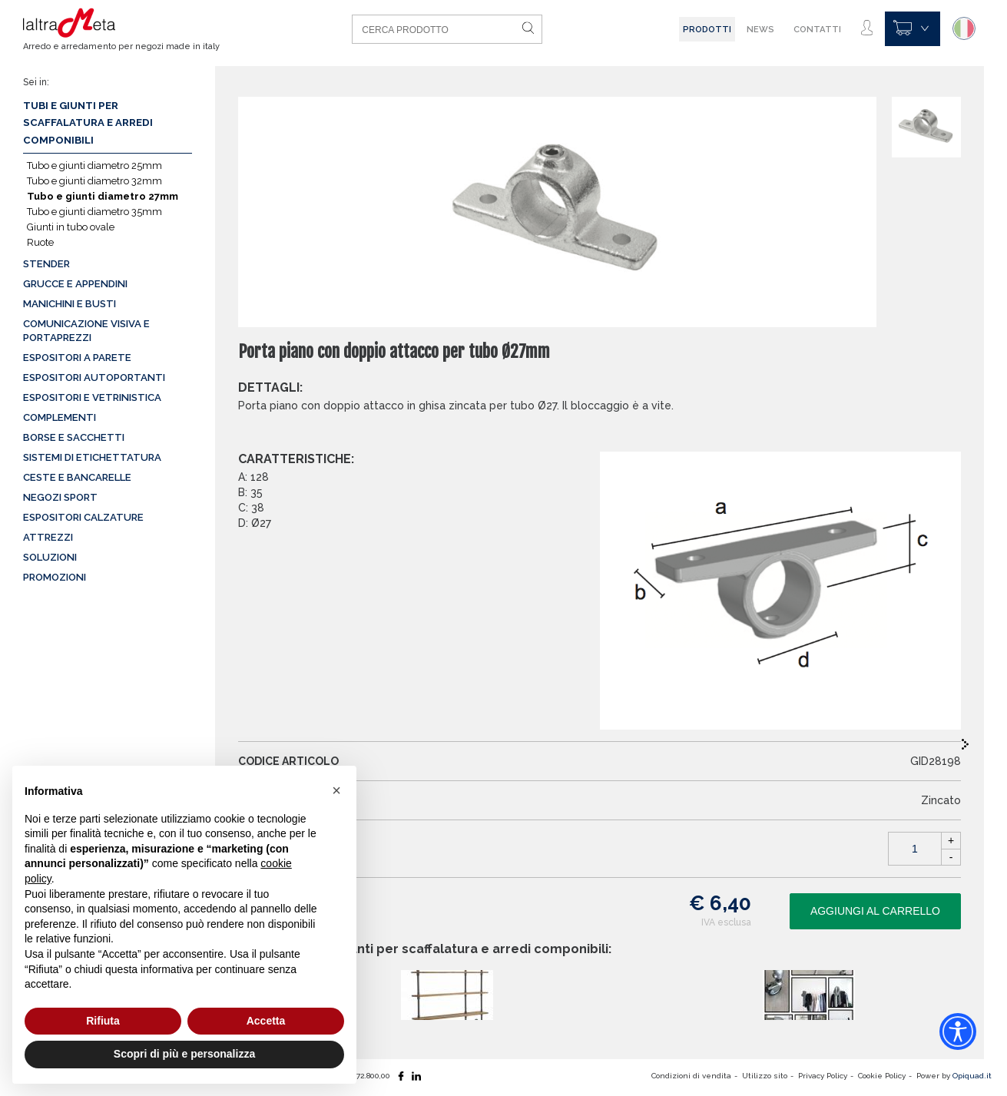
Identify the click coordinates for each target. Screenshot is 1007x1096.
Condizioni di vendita (691, 1075)
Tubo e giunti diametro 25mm (94, 165)
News (760, 29)
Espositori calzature (83, 517)
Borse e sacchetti (73, 437)
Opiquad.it (972, 1075)
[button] (336, 790)
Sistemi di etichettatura (92, 457)
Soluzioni (50, 557)
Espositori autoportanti (94, 377)
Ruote (40, 242)
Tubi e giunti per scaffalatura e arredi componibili (88, 123)
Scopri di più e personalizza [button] (184, 1054)
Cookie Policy (882, 1075)
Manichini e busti (69, 304)
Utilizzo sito (764, 1075)
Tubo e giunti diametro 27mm (102, 196)
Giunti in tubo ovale (70, 227)
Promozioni (54, 577)
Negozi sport (60, 497)
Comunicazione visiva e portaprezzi (86, 330)
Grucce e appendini (75, 284)
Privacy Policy (822, 1075)
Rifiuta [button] (103, 1021)
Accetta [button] (266, 1021)
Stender (46, 264)
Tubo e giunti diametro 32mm (94, 181)
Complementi (59, 417)
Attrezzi (48, 537)
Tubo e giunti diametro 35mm (94, 211)
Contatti (817, 29)
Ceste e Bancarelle (77, 477)
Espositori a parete (77, 357)
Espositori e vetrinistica (92, 397)
